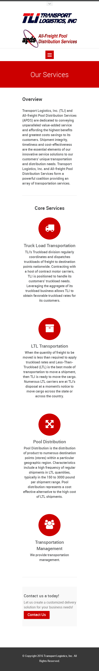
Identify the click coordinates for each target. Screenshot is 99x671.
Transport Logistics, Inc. (58, 656)
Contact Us (37, 615)
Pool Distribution (49, 442)
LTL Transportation (49, 346)
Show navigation (49, 55)
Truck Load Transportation (49, 246)
